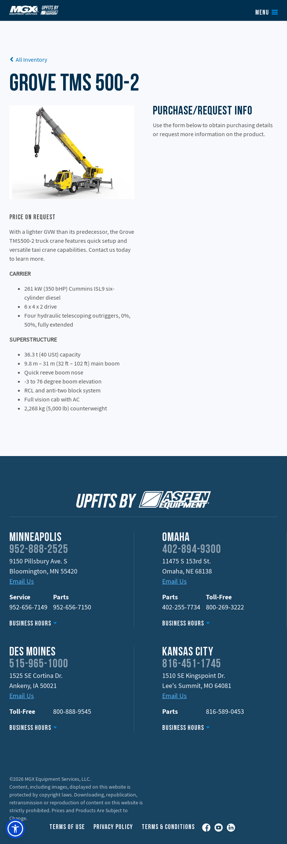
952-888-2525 (38, 550)
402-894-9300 (191, 550)
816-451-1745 (191, 664)
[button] (15, 829)
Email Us (21, 581)
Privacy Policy (113, 827)
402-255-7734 (181, 607)
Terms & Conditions (168, 827)
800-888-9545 (72, 711)
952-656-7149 (28, 607)
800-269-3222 (225, 607)
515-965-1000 (38, 664)
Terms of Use (67, 827)
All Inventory (28, 59)
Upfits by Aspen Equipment (34, 10)
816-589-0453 (225, 711)
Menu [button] (262, 13)
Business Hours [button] (30, 623)
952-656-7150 (72, 607)
